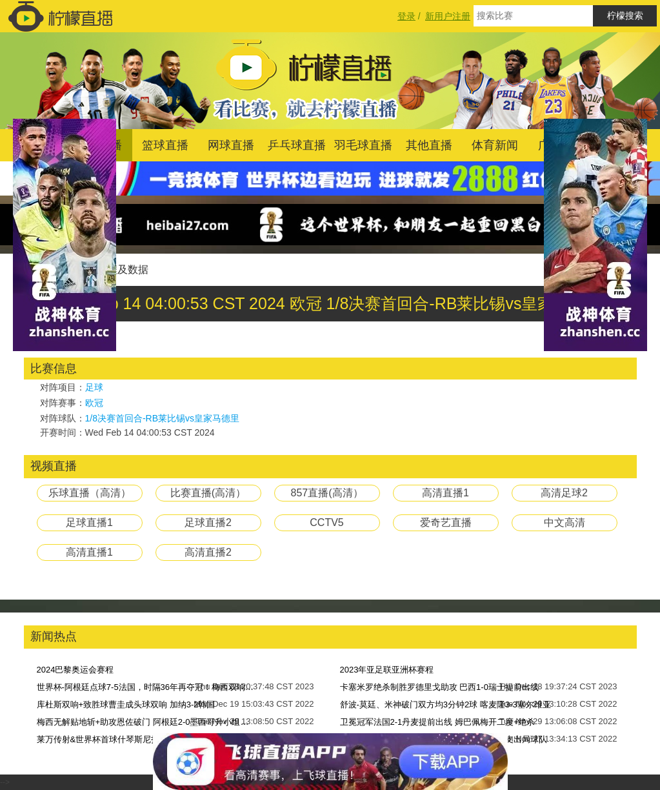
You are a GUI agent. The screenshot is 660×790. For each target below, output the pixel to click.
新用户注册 (447, 16)
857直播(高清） (326, 492)
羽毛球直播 (363, 145)
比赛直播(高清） (208, 492)
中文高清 (564, 522)
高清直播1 (445, 492)
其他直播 (429, 145)
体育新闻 (495, 145)
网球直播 (231, 145)
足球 (94, 387)
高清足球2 (564, 492)
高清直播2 (208, 552)
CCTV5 (326, 522)
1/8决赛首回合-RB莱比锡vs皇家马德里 (162, 418)
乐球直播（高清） (89, 492)
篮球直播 (165, 145)
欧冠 (94, 403)
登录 (406, 16)
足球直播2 (208, 522)
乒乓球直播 (297, 145)
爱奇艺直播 (446, 522)
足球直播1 (89, 522)
